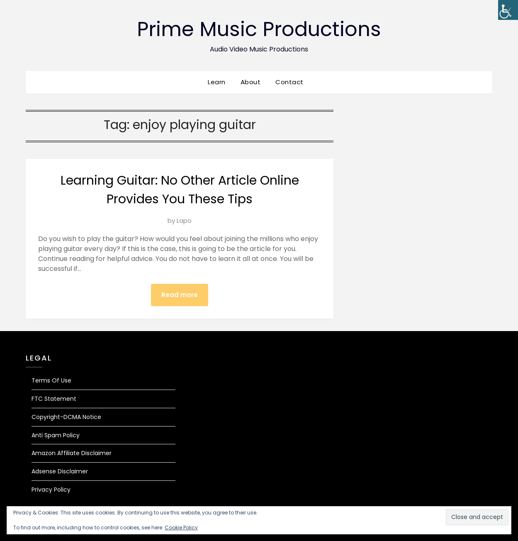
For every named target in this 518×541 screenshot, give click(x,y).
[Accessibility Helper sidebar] (508, 10)
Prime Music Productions (259, 29)
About (251, 82)
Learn (217, 82)
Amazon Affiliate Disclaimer (72, 453)
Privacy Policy (51, 489)
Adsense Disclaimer (60, 471)
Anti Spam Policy (56, 435)
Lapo (184, 220)
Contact (289, 82)
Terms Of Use (51, 380)
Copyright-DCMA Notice (66, 417)
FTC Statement (54, 399)
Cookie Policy (181, 527)
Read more (179, 294)
